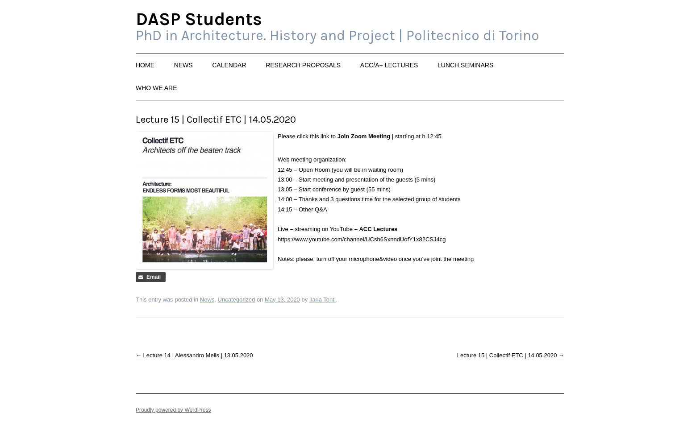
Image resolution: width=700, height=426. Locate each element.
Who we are (156, 87)
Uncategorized (236, 299)
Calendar (229, 65)
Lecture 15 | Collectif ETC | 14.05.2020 (510, 355)
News (183, 65)
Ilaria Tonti (322, 299)
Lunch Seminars (465, 65)
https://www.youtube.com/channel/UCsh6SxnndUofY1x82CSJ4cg (362, 239)
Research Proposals (303, 65)
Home (145, 65)
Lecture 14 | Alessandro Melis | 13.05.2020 (194, 355)
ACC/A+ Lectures (389, 65)
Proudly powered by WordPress (173, 410)
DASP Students (199, 20)
